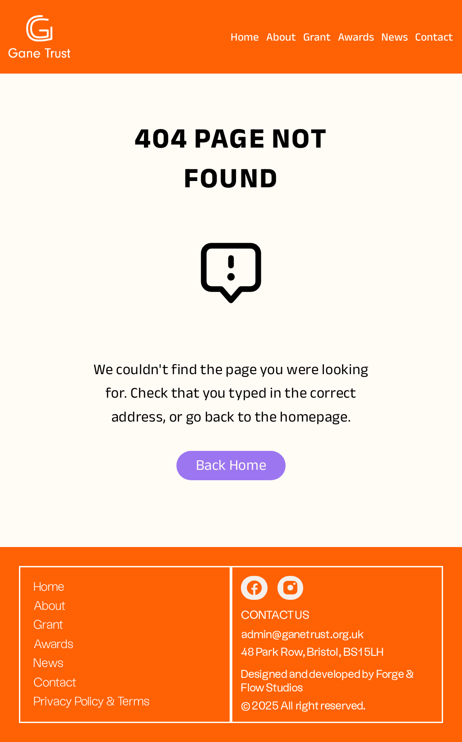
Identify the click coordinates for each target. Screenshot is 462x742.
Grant (317, 37)
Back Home (231, 465)
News (394, 37)
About (281, 37)
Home (245, 37)
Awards (356, 37)
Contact (434, 37)
